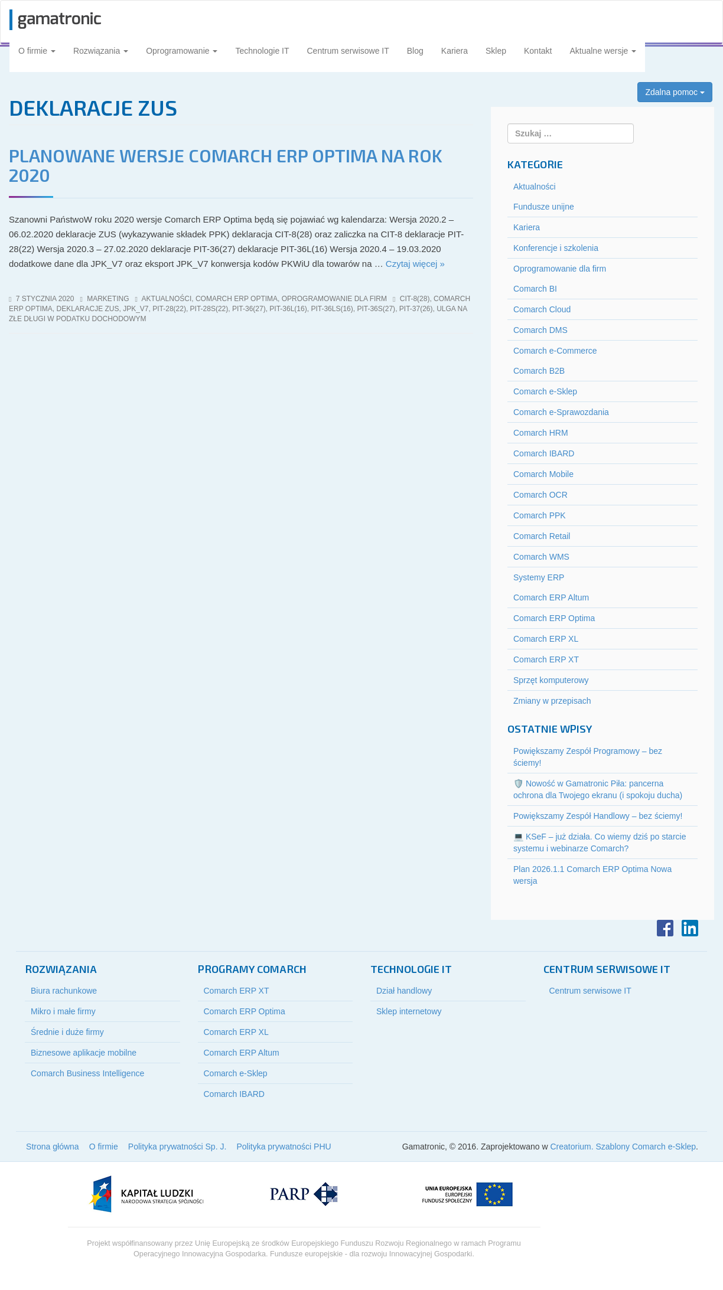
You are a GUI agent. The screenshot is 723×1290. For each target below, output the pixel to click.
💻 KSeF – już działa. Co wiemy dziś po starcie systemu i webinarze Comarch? (599, 842)
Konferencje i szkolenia (555, 248)
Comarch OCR (540, 494)
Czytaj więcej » (415, 264)
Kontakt (538, 50)
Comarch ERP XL (545, 639)
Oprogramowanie (181, 50)
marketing (108, 299)
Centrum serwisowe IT (348, 50)
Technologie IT (262, 50)
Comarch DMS (540, 330)
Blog (415, 50)
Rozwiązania (100, 50)
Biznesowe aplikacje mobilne (83, 1052)
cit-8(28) (415, 299)
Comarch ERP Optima (237, 299)
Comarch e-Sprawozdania (561, 412)
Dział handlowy (404, 990)
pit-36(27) (249, 309)
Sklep (496, 50)
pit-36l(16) (288, 309)
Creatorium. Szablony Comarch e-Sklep (623, 1146)
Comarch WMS (541, 556)
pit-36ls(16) (332, 309)
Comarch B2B (539, 370)
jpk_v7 (135, 309)
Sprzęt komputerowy (551, 680)
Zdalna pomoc (675, 92)
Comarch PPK (539, 515)
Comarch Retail (541, 536)
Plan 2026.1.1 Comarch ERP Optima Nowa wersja (592, 875)
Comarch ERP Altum (551, 597)
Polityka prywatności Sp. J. (177, 1146)
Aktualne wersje (602, 50)
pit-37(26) (416, 309)
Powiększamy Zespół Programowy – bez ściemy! (587, 757)
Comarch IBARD (543, 453)
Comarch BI (535, 288)
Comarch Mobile (543, 474)
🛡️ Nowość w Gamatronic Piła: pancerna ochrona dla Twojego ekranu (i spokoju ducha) (597, 789)
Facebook (665, 928)
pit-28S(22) (209, 309)
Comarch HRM (540, 432)
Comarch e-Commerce (555, 350)
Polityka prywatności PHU (283, 1146)
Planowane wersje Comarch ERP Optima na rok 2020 (225, 165)
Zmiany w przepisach (552, 701)
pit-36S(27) (376, 309)
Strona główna (52, 1146)
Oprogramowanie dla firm (334, 299)
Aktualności (167, 299)
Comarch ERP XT (546, 659)
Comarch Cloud (542, 309)
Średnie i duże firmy (67, 1032)
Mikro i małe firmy (63, 1011)
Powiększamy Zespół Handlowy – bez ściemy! (597, 816)
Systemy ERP (538, 577)
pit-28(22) (169, 309)
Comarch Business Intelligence (87, 1073)
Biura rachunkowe (64, 990)
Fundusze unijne (543, 206)
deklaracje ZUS (87, 309)
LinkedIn (690, 928)
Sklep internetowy (409, 1011)
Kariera (454, 50)
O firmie (37, 50)
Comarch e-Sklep (545, 391)
